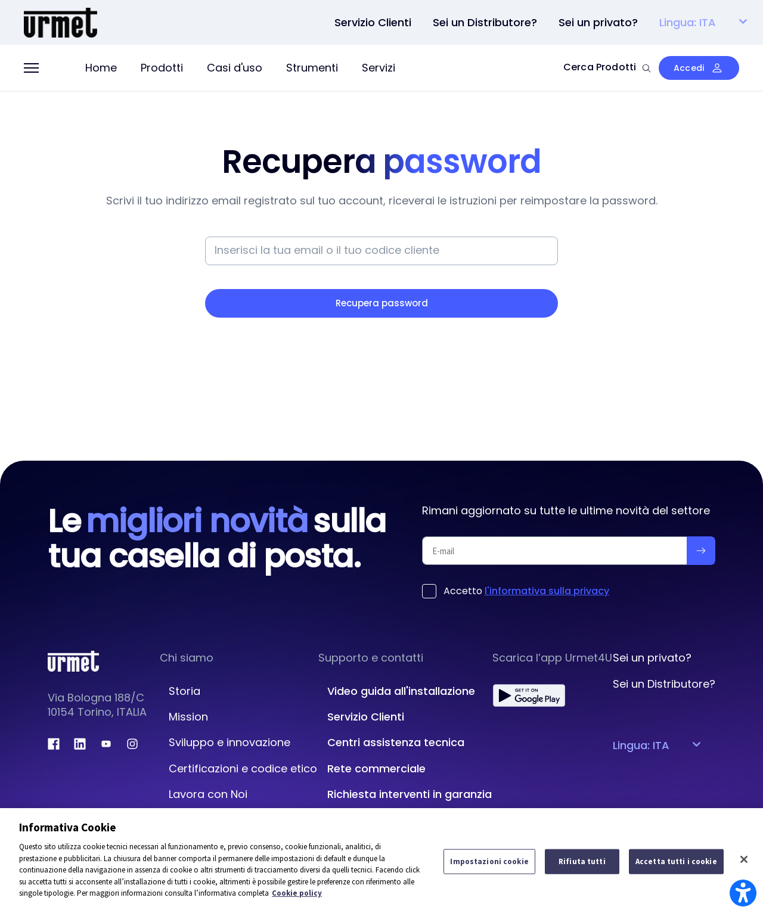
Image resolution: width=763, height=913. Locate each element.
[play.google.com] (529, 695)
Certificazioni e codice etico (243, 768)
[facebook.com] (54, 744)
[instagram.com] (132, 744)
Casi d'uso (234, 67)
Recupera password (382, 303)
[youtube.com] (106, 744)
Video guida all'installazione (401, 691)
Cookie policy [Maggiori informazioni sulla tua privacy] (297, 893)
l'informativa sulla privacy (547, 591)
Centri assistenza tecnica (395, 742)
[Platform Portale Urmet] (60, 21)
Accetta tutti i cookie (676, 861)
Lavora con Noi (208, 794)
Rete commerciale (376, 768)
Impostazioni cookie (489, 861)
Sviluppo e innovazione (229, 742)
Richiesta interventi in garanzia (409, 794)
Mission (188, 716)
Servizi (378, 67)
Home (101, 67)
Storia (184, 691)
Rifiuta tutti (582, 861)
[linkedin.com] (80, 744)
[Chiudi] (744, 859)
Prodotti (162, 67)
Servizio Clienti (365, 716)
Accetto (526, 591)
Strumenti (312, 67)
